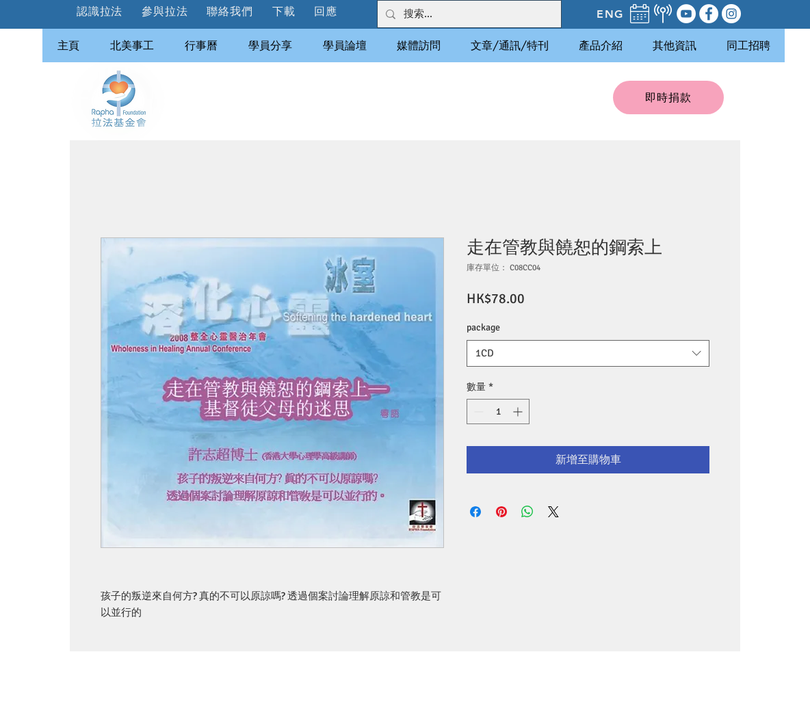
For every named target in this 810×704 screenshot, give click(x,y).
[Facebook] (708, 13)
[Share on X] (553, 512)
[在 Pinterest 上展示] (501, 512)
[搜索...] (468, 14)
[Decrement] (477, 411)
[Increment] (518, 411)
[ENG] (610, 13)
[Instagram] (731, 13)
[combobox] (588, 353)
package (483, 327)
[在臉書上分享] (475, 512)
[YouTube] (686, 13)
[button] (165, 11)
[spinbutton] (498, 411)
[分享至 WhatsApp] (527, 512)
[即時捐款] (668, 97)
